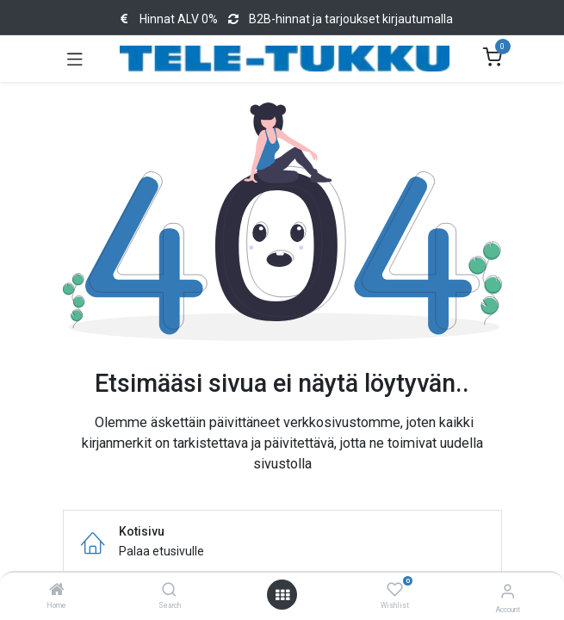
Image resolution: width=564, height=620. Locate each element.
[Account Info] (507, 591)
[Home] (57, 591)
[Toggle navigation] (75, 58)
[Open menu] (282, 595)
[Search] (169, 591)
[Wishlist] (395, 590)
